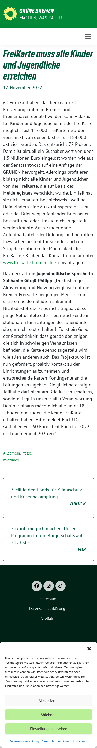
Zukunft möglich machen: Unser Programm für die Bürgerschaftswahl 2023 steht (48, 539)
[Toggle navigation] (88, 36)
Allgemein (11, 453)
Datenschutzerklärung (24, 741)
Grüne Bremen (36, 10)
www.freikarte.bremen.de (28, 262)
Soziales (12, 460)
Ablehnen (48, 714)
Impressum (80, 741)
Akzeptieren (48, 700)
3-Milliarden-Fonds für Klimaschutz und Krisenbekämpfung (48, 497)
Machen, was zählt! (40, 18)
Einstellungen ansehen (48, 728)
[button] (89, 648)
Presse (26, 453)
